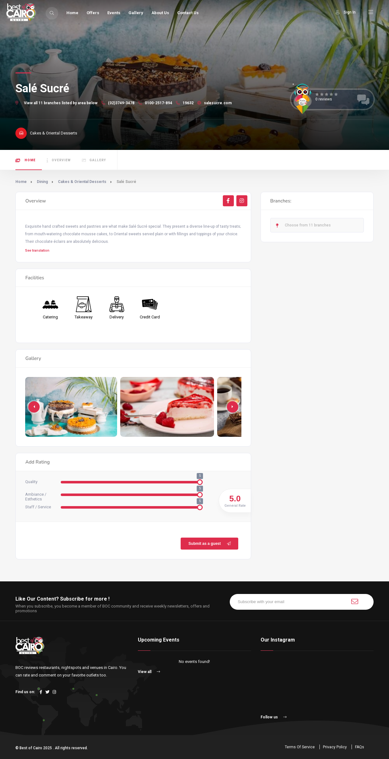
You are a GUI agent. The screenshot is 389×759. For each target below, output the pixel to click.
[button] (232, 407)
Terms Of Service (300, 747)
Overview (59, 160)
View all (149, 672)
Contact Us (188, 12)
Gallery (135, 12)
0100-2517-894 (155, 103)
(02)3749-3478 (117, 103)
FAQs (359, 747)
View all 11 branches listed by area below (61, 103)
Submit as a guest (210, 543)
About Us (160, 12)
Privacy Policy (335, 747)
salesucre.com (214, 103)
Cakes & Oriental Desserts (82, 182)
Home (72, 12)
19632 (185, 103)
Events (113, 12)
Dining (42, 182)
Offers (93, 12)
